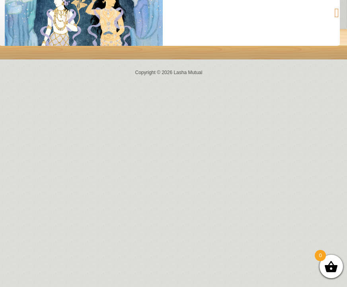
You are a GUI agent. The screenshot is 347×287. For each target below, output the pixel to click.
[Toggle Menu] (336, 13)
